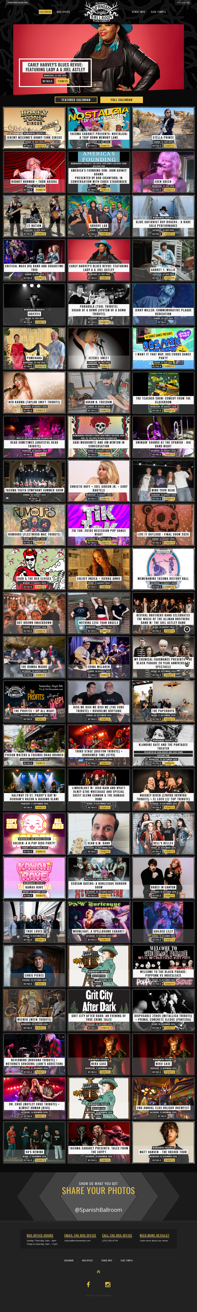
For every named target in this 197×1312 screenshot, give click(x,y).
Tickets (63, 81)
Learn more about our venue (154, 1240)
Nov (187, 665)
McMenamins (106, 1295)
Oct (187, 658)
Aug (187, 643)
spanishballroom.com (17, 2)
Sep (187, 650)
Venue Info (138, 12)
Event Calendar (79, 1309)
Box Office (63, 12)
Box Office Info (97, 1309)
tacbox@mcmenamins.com (77, 1240)
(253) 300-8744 (110, 1240)
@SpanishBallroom (98, 1209)
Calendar (45, 12)
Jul (187, 636)
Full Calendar (122, 100)
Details (48, 81)
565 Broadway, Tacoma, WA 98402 (174, 1309)
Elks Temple (158, 12)
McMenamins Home (116, 1309)
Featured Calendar (76, 100)
